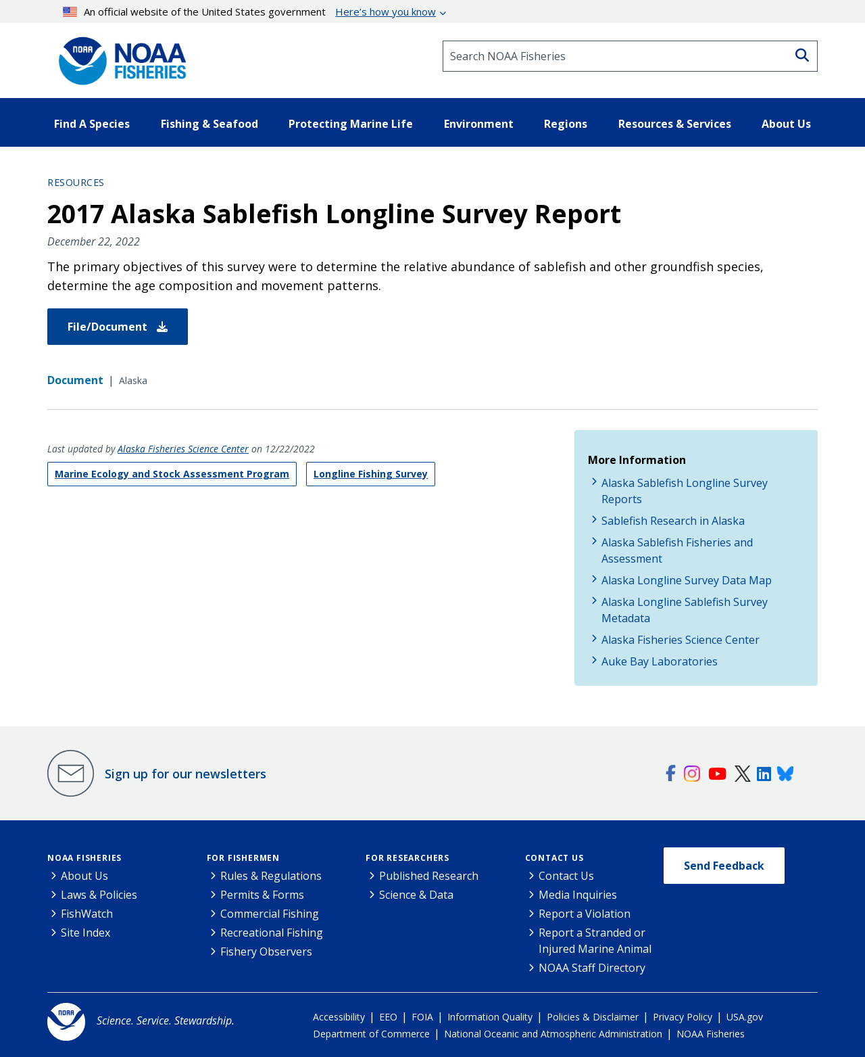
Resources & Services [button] (674, 123)
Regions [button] (565, 123)
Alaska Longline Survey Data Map (686, 580)
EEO (388, 1016)
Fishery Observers (266, 951)
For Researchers (407, 858)
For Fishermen (243, 858)
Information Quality (490, 1016)
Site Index (85, 932)
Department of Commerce (371, 1033)
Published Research (428, 875)
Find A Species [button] (92, 123)
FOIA (422, 1016)
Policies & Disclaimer (593, 1016)
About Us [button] (786, 123)
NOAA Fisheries (84, 858)
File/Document (118, 326)
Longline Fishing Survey (371, 473)
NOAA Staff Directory (592, 967)
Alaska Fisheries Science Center (183, 448)
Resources (76, 182)
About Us (84, 875)
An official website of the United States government (250, 11)
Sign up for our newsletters (185, 774)
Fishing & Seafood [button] (209, 123)
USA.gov (744, 1016)
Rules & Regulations (271, 875)
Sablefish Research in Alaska (673, 520)
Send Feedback (724, 865)
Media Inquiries (578, 894)
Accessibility (339, 1016)
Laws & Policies (99, 894)
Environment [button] (479, 123)
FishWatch (87, 913)
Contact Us (554, 858)
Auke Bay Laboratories (659, 661)
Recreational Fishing (271, 932)
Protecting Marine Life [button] (351, 123)
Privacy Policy (682, 1016)
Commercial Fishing (269, 913)
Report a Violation (585, 913)
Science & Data (416, 894)
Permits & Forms (262, 894)
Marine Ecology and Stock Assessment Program (172, 473)
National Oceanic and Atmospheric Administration (553, 1033)
